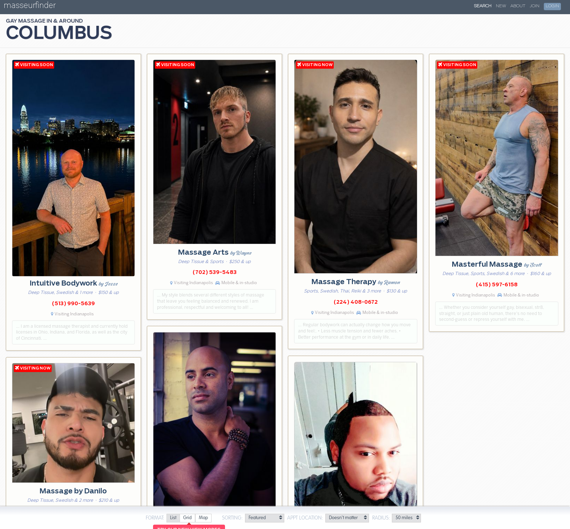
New (501, 6)
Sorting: (232, 518)
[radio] (173, 518)
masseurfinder (30, 6)
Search (482, 6)
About (517, 6)
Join (534, 6)
